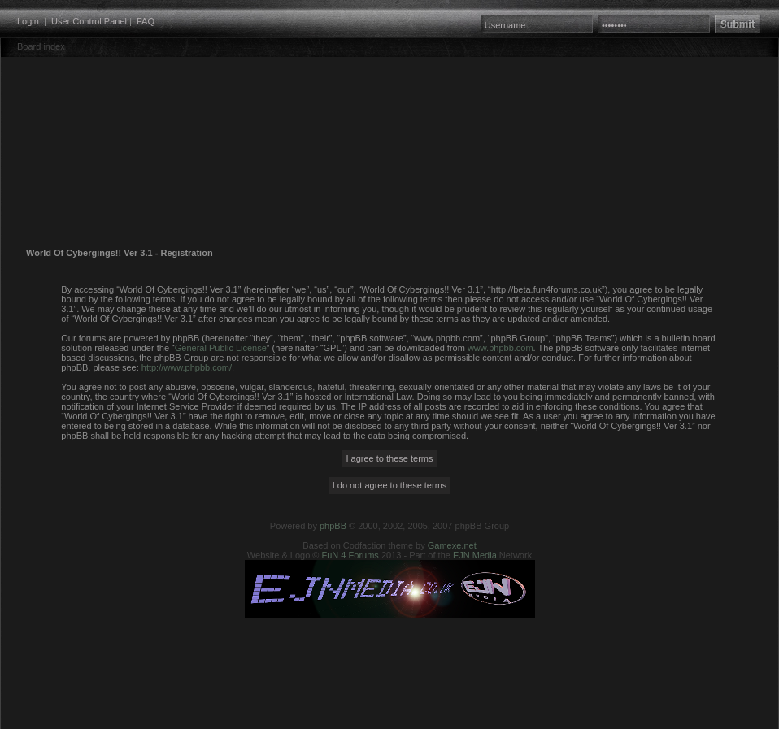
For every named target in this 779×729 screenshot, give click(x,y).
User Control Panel (89, 21)
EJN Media (475, 555)
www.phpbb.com (500, 348)
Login (28, 21)
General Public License (221, 348)
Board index (41, 46)
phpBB (333, 526)
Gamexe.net (452, 545)
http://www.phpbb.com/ (186, 367)
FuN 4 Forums (350, 555)
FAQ (145, 21)
